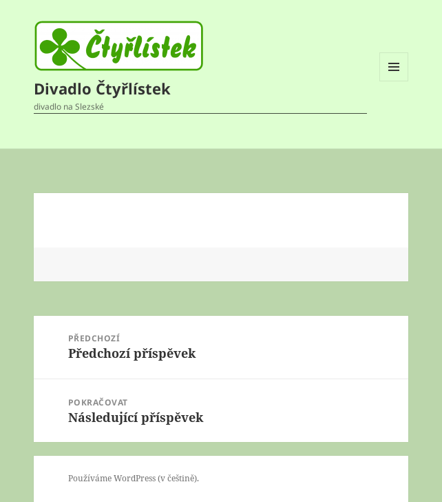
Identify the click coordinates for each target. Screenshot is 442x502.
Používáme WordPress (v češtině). (133, 478)
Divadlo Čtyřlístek (102, 88)
